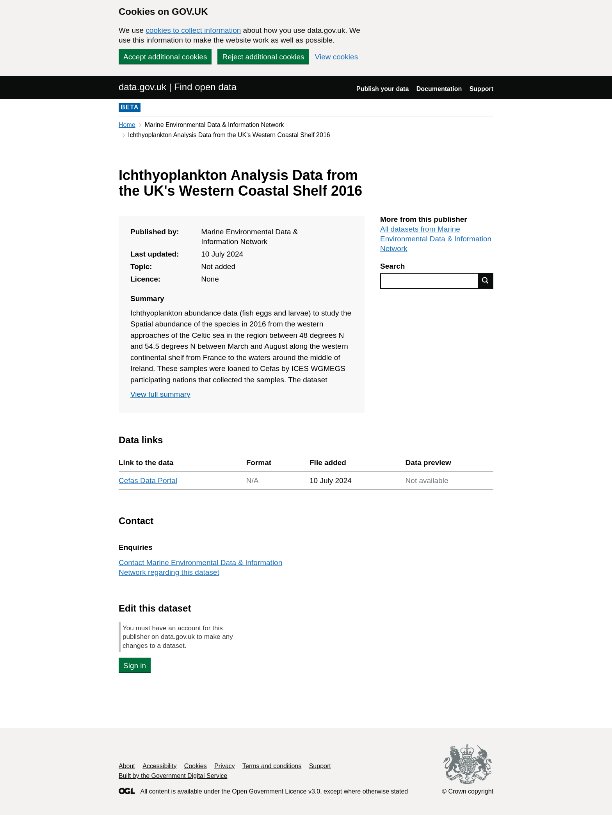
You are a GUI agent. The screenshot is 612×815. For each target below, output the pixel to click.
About (127, 766)
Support (481, 89)
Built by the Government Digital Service (173, 775)
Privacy (224, 766)
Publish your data (382, 89)
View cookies (336, 57)
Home (127, 124)
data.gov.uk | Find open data (178, 87)
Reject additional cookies (263, 57)
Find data (485, 280)
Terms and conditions (271, 766)
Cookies (195, 766)
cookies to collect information (193, 30)
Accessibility (159, 766)
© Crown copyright (467, 791)
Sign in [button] (134, 666)
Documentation (439, 89)
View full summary (160, 394)
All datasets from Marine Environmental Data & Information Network (435, 239)
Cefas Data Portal (148, 480)
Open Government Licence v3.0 (276, 791)
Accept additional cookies (165, 57)
